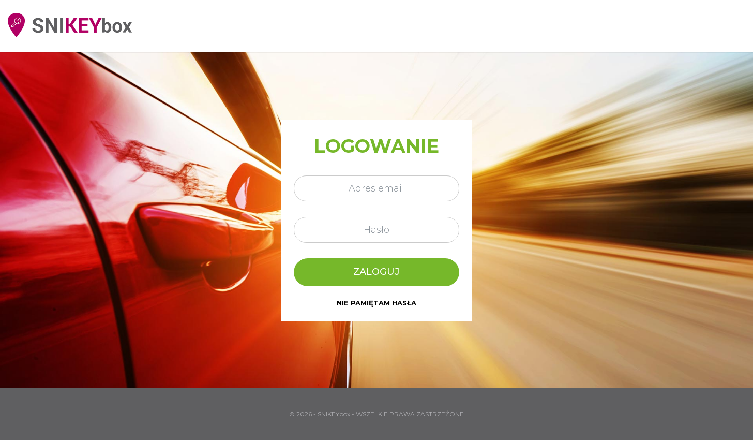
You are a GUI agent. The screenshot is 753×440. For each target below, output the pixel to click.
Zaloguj (376, 271)
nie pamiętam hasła (376, 303)
